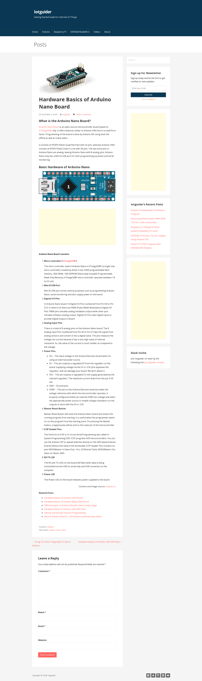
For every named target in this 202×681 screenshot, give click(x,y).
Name (42, 612)
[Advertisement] (77, 227)
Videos (97, 31)
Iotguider (42, 11)
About (107, 31)
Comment (44, 571)
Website (42, 640)
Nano (64, 530)
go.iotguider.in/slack (154, 362)
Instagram (158, 675)
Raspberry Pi (60, 31)
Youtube (168, 675)
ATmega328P (69, 261)
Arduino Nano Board (49, 126)
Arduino (46, 31)
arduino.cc (110, 486)
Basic (58, 530)
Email (41, 626)
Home (35, 31)
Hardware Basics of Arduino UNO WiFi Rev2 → (100, 541)
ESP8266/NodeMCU (80, 31)
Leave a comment (83, 114)
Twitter (153, 675)
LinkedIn (163, 675)
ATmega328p (45, 130)
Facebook (148, 675)
